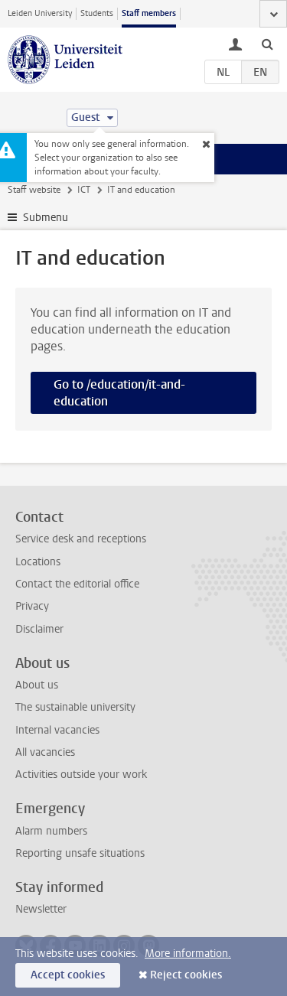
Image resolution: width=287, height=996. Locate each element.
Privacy (32, 606)
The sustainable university (75, 707)
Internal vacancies (57, 730)
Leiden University (40, 13)
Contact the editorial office (77, 584)
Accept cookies (68, 975)
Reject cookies (186, 975)
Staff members (149, 13)
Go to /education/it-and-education (119, 392)
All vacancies (45, 752)
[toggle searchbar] (267, 43)
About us (36, 685)
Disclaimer (39, 629)
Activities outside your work (81, 774)
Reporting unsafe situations (80, 853)
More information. (188, 953)
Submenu (45, 217)
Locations (37, 562)
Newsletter (41, 909)
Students (96, 13)
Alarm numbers (51, 831)
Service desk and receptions (80, 539)
